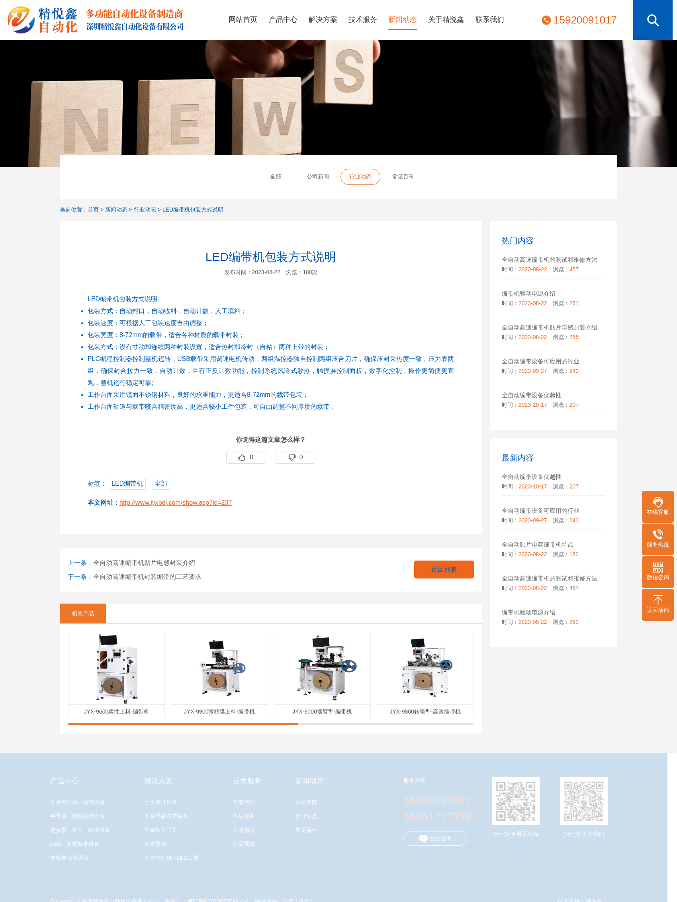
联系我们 (489, 20)
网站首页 (243, 20)
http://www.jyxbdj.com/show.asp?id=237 (175, 502)
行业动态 (360, 176)
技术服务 (362, 20)
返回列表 (444, 569)
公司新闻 (318, 176)
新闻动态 (402, 20)
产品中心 (283, 20)
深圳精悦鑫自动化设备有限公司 (91, 20)
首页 (93, 209)
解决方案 (323, 20)
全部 (275, 176)
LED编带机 (127, 483)
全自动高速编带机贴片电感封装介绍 (144, 562)
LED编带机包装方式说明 (192, 209)
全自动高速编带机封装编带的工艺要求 (147, 576)
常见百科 (403, 176)
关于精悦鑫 (446, 20)
